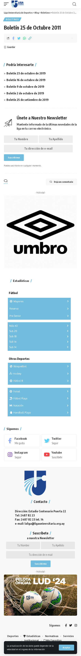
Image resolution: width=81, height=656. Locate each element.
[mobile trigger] (7, 4)
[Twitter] (59, 440)
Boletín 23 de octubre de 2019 (26, 73)
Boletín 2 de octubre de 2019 (25, 93)
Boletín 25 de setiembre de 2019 (27, 99)
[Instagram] (22, 454)
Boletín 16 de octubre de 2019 (25, 80)
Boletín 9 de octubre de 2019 (25, 86)
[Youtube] (59, 454)
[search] (74, 4)
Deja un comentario (61, 182)
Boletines (12, 19)
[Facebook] (22, 440)
